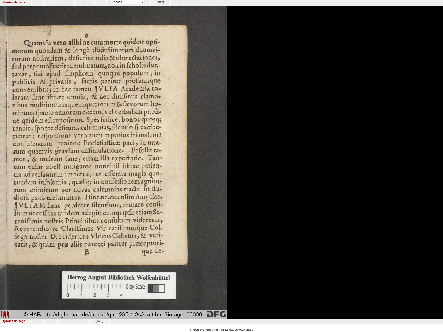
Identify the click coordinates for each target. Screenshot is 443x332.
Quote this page (14, 2)
